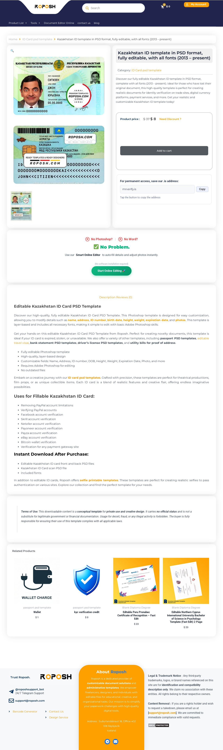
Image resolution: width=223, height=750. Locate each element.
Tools (35, 22)
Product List (18, 22)
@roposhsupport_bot (29, 689)
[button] (12, 50)
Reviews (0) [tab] (124, 297)
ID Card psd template (37, 39)
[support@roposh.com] (11, 700)
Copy (202, 189)
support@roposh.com (30, 700)
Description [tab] (107, 297)
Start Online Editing (111, 270)
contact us (84, 23)
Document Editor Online (59, 23)
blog (96, 23)
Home (13, 39)
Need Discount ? (170, 119)
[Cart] (165, 6)
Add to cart (164, 150)
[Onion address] (157, 189)
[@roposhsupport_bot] (11, 691)
